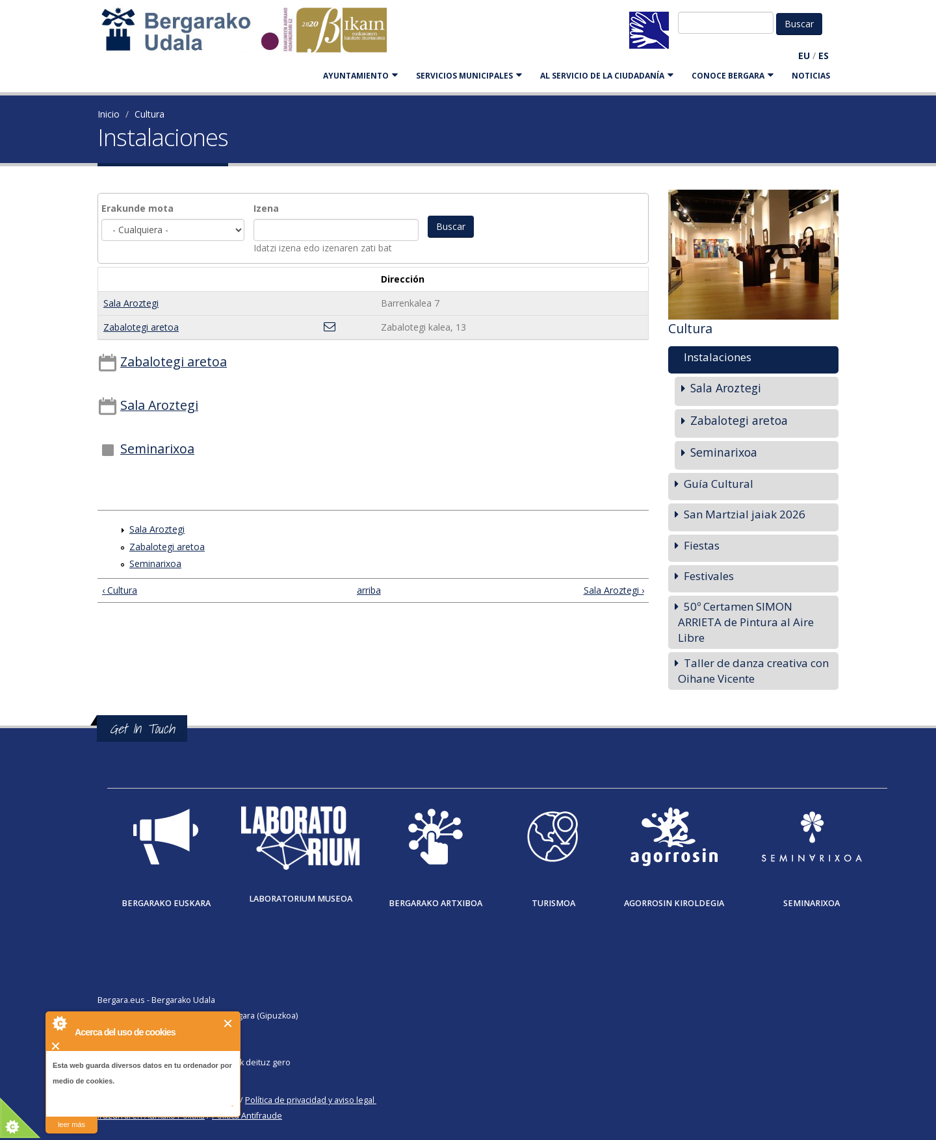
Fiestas (702, 545)
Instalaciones (717, 356)
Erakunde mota (137, 208)
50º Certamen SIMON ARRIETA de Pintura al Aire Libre (746, 622)
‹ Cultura (119, 590)
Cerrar (228, 1023)
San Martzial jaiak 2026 (744, 514)
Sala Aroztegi (131, 303)
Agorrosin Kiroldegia (674, 903)
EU (804, 55)
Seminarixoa (157, 448)
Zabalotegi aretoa (141, 327)
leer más (71, 1124)
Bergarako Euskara (166, 903)
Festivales (709, 575)
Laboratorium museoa (300, 898)
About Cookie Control (59, 1023)
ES (823, 55)
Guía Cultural (718, 483)
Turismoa (553, 903)
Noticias (811, 75)
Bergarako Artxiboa (435, 903)
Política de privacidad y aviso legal (309, 1100)
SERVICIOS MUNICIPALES (469, 75)
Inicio (109, 114)
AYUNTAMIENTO (360, 75)
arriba (367, 590)
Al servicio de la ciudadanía (606, 75)
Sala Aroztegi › (614, 590)
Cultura (149, 114)
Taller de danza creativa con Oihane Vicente (753, 670)
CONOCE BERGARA (733, 75)
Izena (266, 208)
